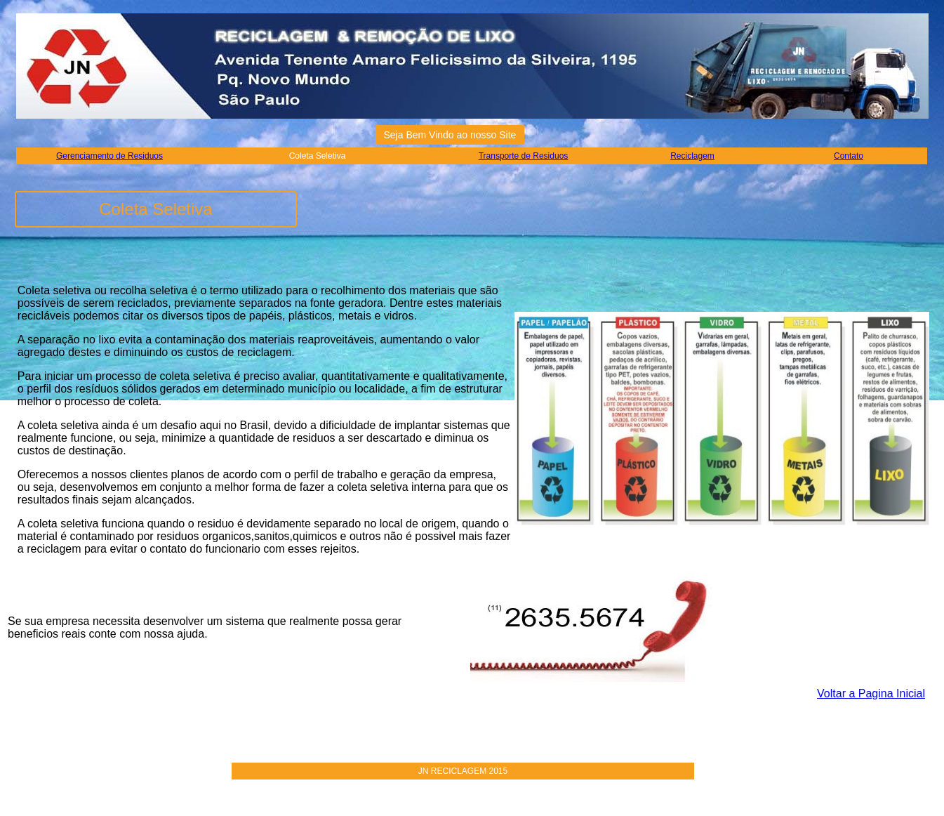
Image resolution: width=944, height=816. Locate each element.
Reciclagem (692, 156)
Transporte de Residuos (524, 156)
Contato (848, 156)
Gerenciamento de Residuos (109, 156)
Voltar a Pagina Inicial (871, 693)
